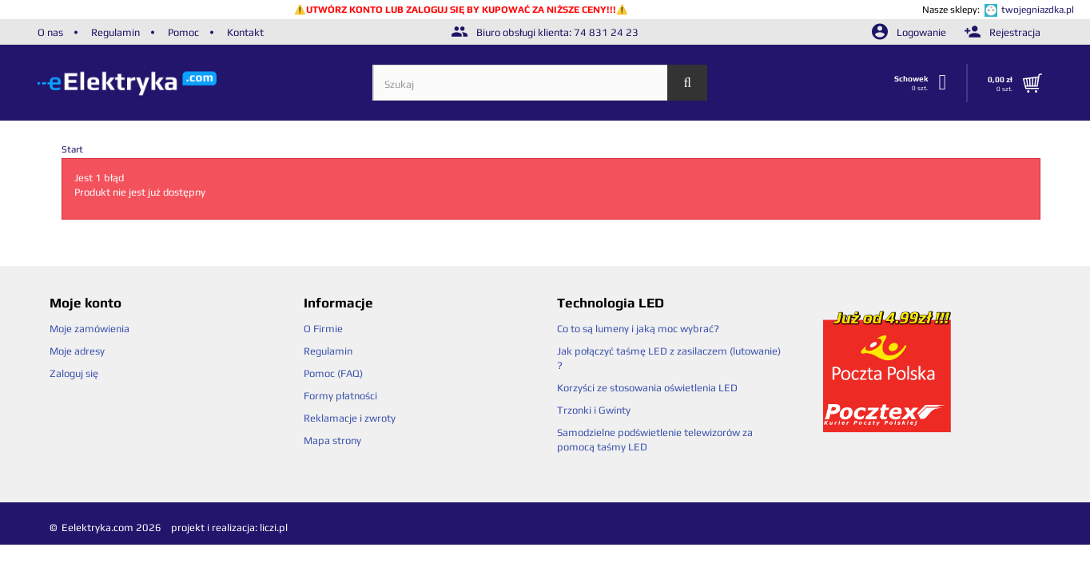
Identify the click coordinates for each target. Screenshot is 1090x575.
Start (72, 149)
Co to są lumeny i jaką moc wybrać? (638, 329)
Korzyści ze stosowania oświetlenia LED (647, 388)
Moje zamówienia (89, 329)
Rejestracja (1002, 32)
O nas (50, 32)
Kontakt (245, 32)
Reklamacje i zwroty (350, 418)
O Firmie (323, 329)
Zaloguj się (74, 373)
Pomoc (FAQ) (333, 373)
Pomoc (183, 32)
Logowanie (910, 32)
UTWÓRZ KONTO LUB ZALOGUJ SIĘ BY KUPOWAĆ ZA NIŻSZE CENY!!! (461, 9)
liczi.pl (274, 527)
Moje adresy (77, 351)
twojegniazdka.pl (1037, 9)
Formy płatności (340, 396)
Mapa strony (332, 440)
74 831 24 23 (606, 32)
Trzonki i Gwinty (594, 410)
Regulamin (115, 32)
